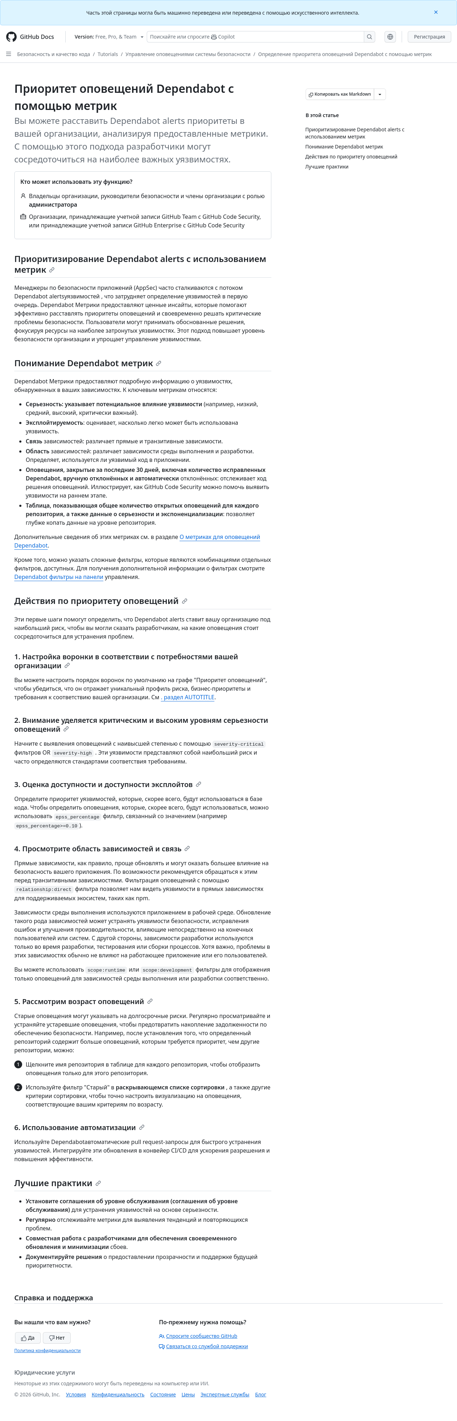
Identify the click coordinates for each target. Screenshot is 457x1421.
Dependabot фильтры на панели (59, 577)
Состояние (163, 1394)
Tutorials (108, 54)
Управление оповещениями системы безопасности (188, 54)
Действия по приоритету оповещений (100, 600)
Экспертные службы (225, 1394)
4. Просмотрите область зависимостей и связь (102, 848)
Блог (260, 1394)
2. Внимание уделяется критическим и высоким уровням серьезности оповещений (141, 724)
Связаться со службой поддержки (203, 1346)
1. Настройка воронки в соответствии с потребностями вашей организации (126, 661)
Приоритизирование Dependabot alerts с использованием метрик (140, 264)
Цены (188, 1394)
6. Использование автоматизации (79, 1127)
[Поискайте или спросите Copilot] (261, 36)
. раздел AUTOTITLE (188, 697)
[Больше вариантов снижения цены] (380, 94)
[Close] (436, 11)
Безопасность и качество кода (53, 54)
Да (28, 1337)
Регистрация (429, 36)
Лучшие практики (57, 1183)
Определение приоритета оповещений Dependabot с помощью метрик (345, 54)
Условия (76, 1394)
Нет (57, 1337)
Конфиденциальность (118, 1394)
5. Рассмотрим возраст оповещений (83, 1001)
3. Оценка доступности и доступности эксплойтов (107, 784)
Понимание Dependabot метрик (87, 363)
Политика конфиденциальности (47, 1350)
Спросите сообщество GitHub (198, 1335)
